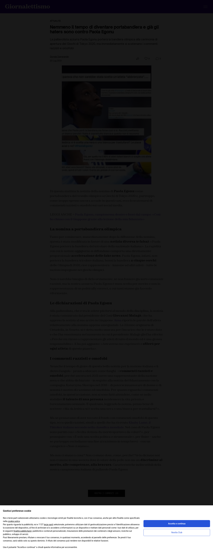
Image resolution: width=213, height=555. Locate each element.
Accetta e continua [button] (176, 523)
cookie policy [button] (14, 521)
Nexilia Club (176, 532)
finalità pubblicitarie (22, 531)
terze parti (48, 524)
